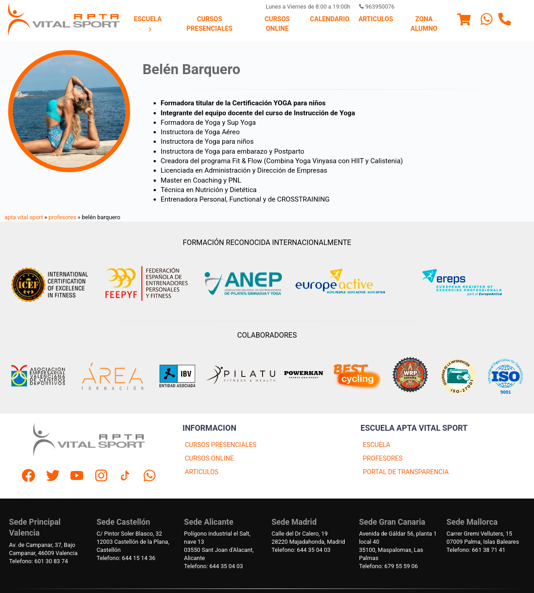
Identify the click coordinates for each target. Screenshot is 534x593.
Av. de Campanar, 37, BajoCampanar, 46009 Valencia (43, 548)
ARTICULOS (202, 472)
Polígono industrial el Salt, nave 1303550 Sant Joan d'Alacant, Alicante (218, 545)
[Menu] (463, 20)
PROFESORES (383, 458)
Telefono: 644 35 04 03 (213, 566)
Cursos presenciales (210, 23)
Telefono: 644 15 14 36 (126, 558)
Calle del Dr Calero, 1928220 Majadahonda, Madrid (308, 537)
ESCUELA (376, 445)
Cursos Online (277, 23)
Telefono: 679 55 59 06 (388, 566)
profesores (62, 217)
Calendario (329, 19)
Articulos (375, 19)
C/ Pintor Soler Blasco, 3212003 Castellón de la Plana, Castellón (133, 541)
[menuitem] (148, 24)
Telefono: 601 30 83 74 (38, 561)
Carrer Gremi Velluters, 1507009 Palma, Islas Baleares (482, 537)
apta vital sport (24, 217)
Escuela (148, 24)
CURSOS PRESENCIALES (221, 445)
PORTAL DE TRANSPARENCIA (406, 472)
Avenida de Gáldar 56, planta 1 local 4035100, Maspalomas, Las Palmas (398, 545)
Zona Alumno (424, 23)
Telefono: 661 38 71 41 (475, 549)
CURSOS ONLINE (209, 458)
